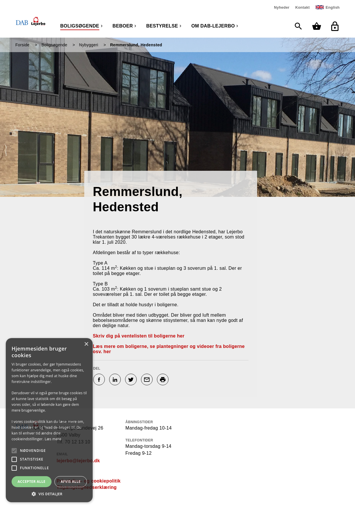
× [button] (86, 344)
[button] (49, 493)
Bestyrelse (162, 25)
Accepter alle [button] (31, 481)
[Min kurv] (318, 26)
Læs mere (53, 439)
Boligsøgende (79, 25)
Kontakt (302, 7)
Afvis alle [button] (70, 481)
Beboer (123, 25)
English (333, 7)
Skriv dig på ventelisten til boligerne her (139, 335)
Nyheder (281, 7)
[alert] (49, 420)
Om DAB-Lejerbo (213, 25)
